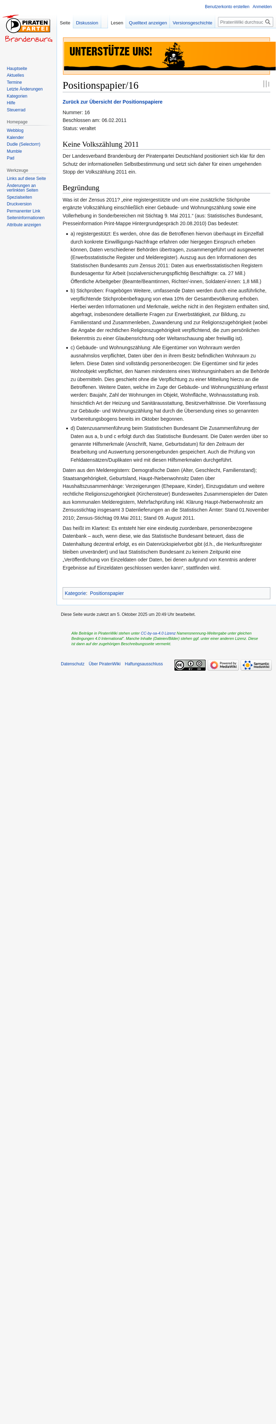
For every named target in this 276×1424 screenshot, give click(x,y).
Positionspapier (107, 593)
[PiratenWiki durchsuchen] (245, 22)
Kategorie (75, 593)
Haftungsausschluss (144, 663)
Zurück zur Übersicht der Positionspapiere (112, 102)
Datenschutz (73, 663)
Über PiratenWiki (105, 663)
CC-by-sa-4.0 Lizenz (158, 633)
